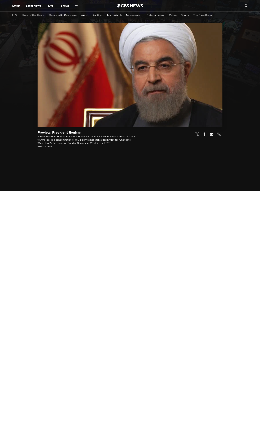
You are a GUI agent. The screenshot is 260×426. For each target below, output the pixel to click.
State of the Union (33, 15)
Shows (66, 5)
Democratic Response (63, 15)
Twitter (197, 134)
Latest (17, 5)
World (84, 15)
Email (211, 134)
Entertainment (156, 15)
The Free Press (202, 15)
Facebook (204, 134)
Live (52, 6)
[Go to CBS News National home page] (130, 6)
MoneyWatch (134, 15)
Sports (185, 15)
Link (219, 134)
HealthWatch (114, 15)
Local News (34, 5)
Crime (173, 15)
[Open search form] (246, 5)
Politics (96, 15)
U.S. (14, 15)
